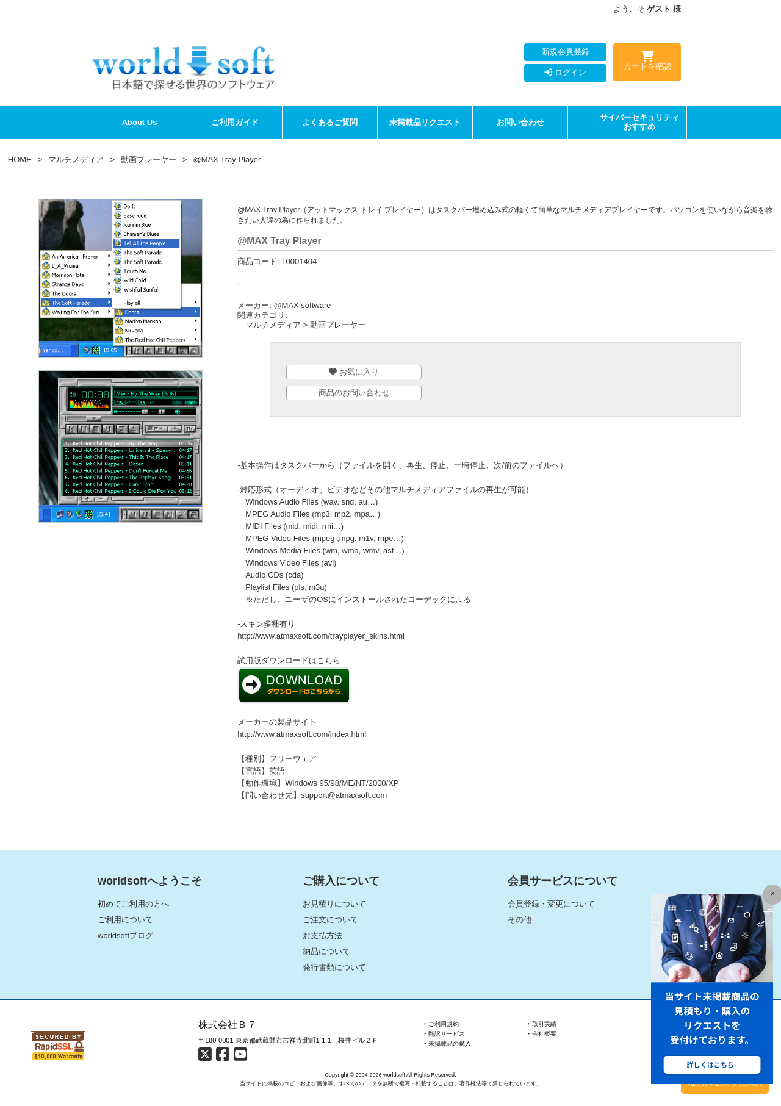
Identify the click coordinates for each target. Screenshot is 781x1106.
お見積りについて (334, 903)
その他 (519, 919)
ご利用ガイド (235, 122)
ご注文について (330, 919)
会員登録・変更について (551, 903)
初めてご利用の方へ (133, 903)
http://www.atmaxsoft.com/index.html (301, 734)
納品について (326, 951)
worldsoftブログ (125, 935)
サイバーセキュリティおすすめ (639, 122)
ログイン (565, 72)
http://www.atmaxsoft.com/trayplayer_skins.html (321, 636)
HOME (20, 159)
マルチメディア (76, 159)
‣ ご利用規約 (441, 1024)
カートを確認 (647, 63)
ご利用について (125, 919)
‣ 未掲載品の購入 (447, 1043)
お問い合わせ (520, 122)
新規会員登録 (565, 51)
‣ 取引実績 (542, 1024)
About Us (139, 122)
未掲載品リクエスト (425, 122)
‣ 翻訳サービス (444, 1033)
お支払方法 (322, 935)
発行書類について (334, 967)
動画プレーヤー (148, 159)
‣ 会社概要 (542, 1033)
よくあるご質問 (330, 122)
